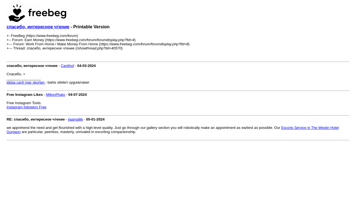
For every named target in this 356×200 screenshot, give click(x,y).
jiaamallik (75, 119)
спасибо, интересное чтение (38, 26)
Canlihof (67, 66)
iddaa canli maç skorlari (26, 82)
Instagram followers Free (26, 107)
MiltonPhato (55, 94)
